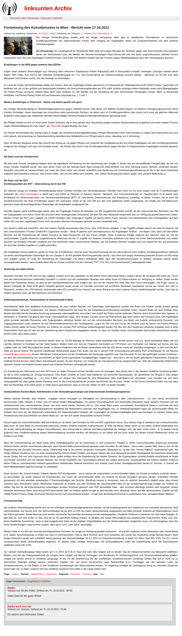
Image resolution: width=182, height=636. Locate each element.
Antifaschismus (38, 574)
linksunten (46, 18)
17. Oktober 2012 (89, 33)
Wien (102, 574)
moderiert (45, 581)
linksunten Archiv (48, 8)
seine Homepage (28, 194)
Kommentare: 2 (105, 33)
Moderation (33, 18)
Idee (24, 18)
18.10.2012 (43, 33)
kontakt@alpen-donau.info (17, 354)
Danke (11, 587)
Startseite (15, 18)
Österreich (75, 574)
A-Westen (86, 574)
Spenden (57, 18)
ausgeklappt (33, 581)
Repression (52, 574)
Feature (15, 574)
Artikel (53, 126)
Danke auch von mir (19, 606)
